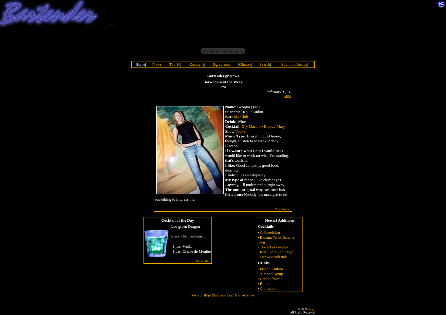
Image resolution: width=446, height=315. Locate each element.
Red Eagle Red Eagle (277, 252)
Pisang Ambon (271, 269)
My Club (241, 116)
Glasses (245, 64)
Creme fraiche (271, 278)
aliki (287, 96)
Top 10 (174, 64)
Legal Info (233, 295)
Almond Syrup (271, 274)
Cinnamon (268, 288)
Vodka (240, 131)
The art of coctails (274, 247)
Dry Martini (251, 126)
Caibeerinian (270, 232)
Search (264, 64)
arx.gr (311, 309)
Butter (265, 283)
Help (207, 295)
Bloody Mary (274, 126)
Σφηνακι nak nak (273, 256)
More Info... (203, 261)
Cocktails (196, 64)
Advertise (248, 295)
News (157, 64)
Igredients (222, 64)
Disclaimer (218, 295)
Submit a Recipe (294, 64)
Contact (197, 295)
